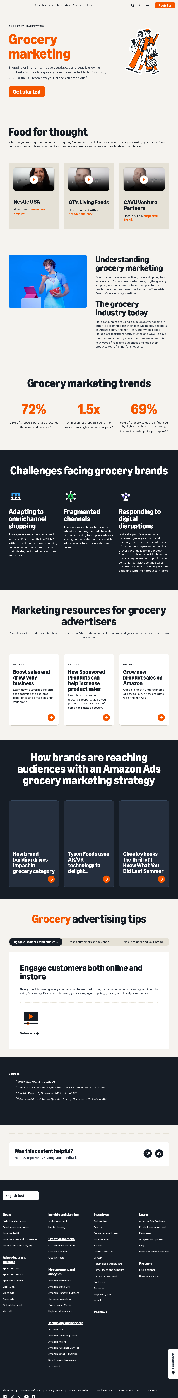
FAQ (141, 1203)
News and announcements (154, 1209)
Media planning (56, 1185)
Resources (145, 1191)
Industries (101, 1173)
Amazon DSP (55, 1287)
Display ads (9, 1244)
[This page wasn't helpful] (147, 1112)
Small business (44, 5)
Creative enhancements (61, 1203)
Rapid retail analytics (60, 1269)
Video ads (8, 1250)
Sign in (144, 5)
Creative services (58, 1209)
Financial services (103, 1209)
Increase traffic (11, 1191)
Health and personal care (108, 1221)
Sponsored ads (11, 1226)
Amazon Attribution (59, 1238)
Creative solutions (61, 1197)
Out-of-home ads (13, 1263)
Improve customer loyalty (17, 1203)
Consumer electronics (106, 1191)
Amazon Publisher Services (63, 1305)
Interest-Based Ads (79, 1348)
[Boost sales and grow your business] (34, 690)
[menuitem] (21, 1248)
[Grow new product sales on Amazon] (144, 690)
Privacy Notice (54, 1348)
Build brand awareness (15, 1179)
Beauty (98, 1185)
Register (165, 5)
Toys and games (103, 1252)
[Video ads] (29, 991)
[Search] (132, 6)
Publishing (99, 1240)
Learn (90, 5)
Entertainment (102, 1197)
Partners (78, 5)
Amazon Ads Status (130, 1348)
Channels (100, 1270)
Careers (152, 1348)
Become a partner (149, 1234)
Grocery (98, 1215)
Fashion (98, 1203)
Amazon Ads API (57, 1299)
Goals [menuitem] (7, 1173)
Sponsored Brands (13, 1238)
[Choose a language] (21, 1154)
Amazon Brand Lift (59, 1244)
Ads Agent (54, 1324)
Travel (97, 1258)
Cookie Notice (104, 1348)
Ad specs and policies (151, 1197)
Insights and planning (63, 1173)
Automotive (100, 1179)
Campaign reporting (59, 1257)
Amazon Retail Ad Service (63, 1311)
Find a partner (147, 1227)
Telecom (99, 1246)
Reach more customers (16, 1185)
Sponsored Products (14, 1232)
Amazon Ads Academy (152, 1179)
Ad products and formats (14, 1217)
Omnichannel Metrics (60, 1263)
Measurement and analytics (61, 1229)
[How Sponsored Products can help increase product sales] (89, 690)
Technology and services (65, 1281)
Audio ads (8, 1257)
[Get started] (27, 91)
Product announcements (153, 1185)
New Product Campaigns (62, 1318)
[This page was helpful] (159, 1112)
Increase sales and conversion (20, 1197)
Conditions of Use (30, 1348)
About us (8, 1348)
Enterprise (63, 5)
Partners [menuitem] (146, 1221)
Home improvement (105, 1234)
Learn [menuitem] (143, 1173)
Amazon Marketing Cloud (62, 1293)
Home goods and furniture (109, 1227)
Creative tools (56, 1215)
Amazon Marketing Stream (63, 1250)
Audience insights (58, 1179)
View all (7, 1269)
